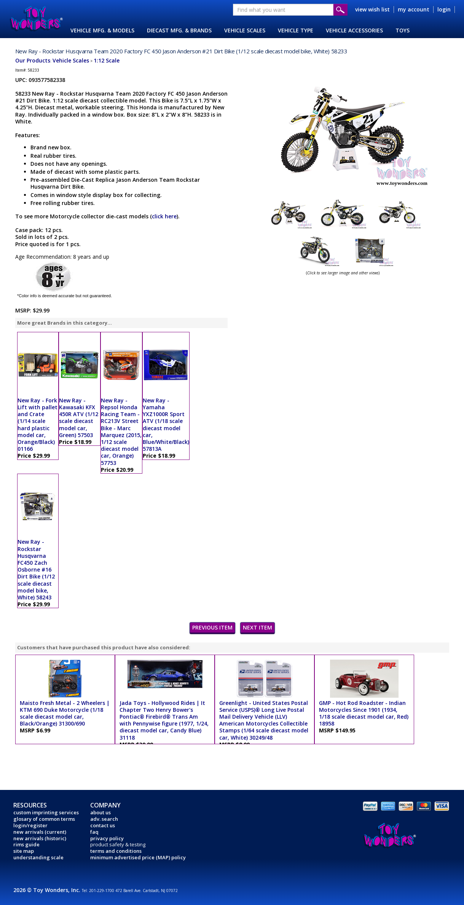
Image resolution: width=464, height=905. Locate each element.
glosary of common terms (44, 818)
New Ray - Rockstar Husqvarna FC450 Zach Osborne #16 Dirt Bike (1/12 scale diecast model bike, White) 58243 (36, 569)
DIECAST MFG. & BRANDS (179, 30)
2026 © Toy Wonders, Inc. (47, 890)
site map (23, 850)
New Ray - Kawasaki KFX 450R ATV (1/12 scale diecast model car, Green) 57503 (78, 418)
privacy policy (107, 838)
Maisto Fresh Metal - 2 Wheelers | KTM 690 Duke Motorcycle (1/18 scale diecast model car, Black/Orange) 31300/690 (65, 713)
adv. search (104, 818)
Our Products (32, 60)
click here (164, 216)
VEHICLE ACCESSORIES (354, 30)
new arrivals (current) (39, 831)
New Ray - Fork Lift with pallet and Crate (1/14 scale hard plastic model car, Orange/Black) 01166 (37, 424)
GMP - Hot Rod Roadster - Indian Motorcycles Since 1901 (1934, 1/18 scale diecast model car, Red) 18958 (363, 713)
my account (413, 9)
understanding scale (38, 857)
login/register (30, 825)
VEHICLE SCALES (244, 30)
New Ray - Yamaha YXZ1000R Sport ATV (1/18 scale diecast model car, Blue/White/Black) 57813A (166, 424)
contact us (102, 825)
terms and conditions (116, 850)
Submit (340, 10)
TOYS (402, 30)
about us (100, 812)
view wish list (372, 9)
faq (94, 831)
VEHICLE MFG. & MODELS (102, 30)
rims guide (26, 844)
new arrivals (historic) (39, 838)
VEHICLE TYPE (295, 30)
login (444, 9)
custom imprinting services (46, 812)
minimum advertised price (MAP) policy (138, 857)
